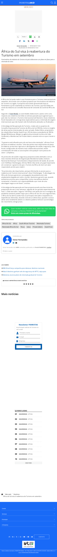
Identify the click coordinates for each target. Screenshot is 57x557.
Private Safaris (37, 227)
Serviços (4, 514)
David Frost (48, 227)
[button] (19, 41)
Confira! (49, 247)
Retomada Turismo (43, 223)
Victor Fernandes (22, 46)
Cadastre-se (28, 347)
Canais (4, 508)
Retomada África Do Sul (10, 227)
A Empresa (5, 525)
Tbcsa (23, 227)
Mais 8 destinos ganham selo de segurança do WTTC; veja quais (23, 271)
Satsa (28, 227)
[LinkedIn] (13, 243)
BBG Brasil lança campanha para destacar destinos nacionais (22, 268)
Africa (15, 223)
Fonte (24, 37)
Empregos (5, 519)
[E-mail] (16, 243)
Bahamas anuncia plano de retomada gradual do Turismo (21, 275)
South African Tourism (27, 223)
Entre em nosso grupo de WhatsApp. (25, 213)
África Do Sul (6, 223)
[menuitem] (28, 507)
